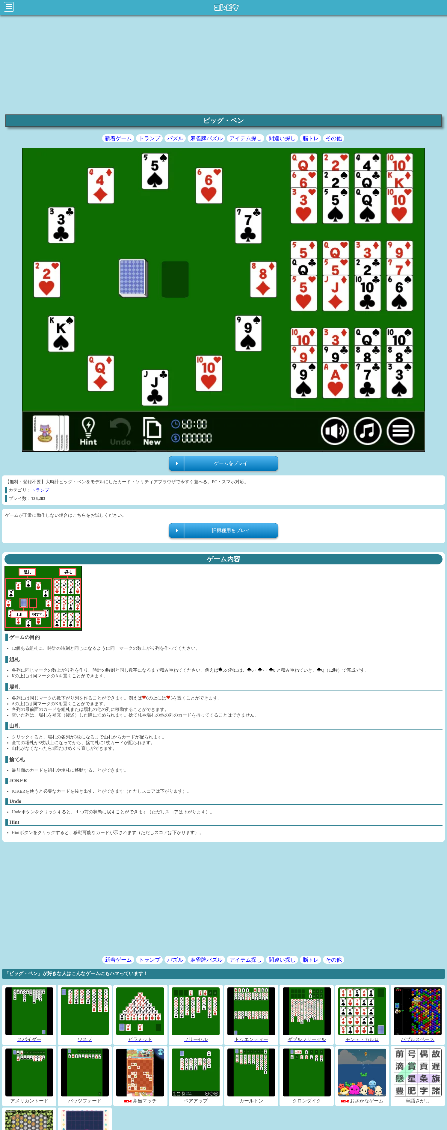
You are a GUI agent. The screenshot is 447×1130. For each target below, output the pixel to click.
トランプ (149, 138)
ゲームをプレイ (231, 463)
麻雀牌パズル (206, 138)
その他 (334, 138)
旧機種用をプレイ (231, 530)
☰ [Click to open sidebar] (9, 6)
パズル (175, 138)
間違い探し (282, 138)
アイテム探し (245, 138)
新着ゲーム (118, 138)
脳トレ (311, 138)
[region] (223, 64)
